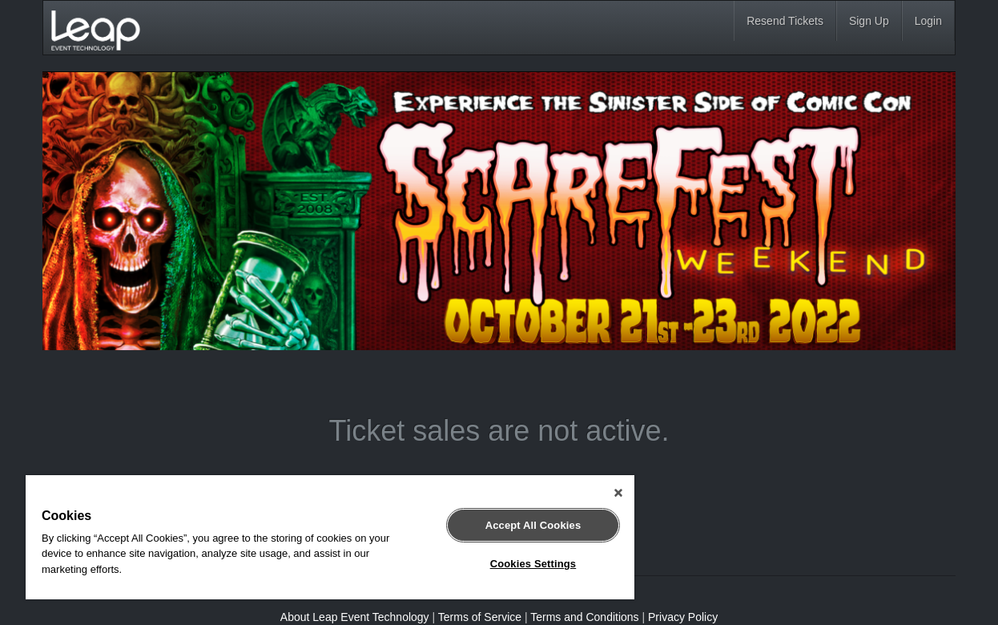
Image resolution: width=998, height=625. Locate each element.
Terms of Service (479, 617)
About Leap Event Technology (354, 617)
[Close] (618, 493)
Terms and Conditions (584, 617)
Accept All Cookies (533, 525)
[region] (330, 537)
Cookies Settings (533, 564)
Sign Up (869, 20)
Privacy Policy (683, 617)
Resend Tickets (784, 20)
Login (928, 20)
